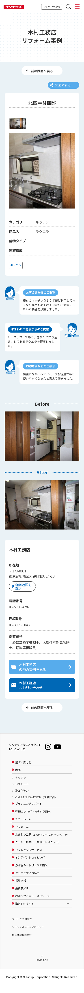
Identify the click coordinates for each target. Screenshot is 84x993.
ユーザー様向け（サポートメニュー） (38, 850)
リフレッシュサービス (28, 857)
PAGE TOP (42, 968)
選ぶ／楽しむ (23, 770)
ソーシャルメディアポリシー (28, 934)
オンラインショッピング (30, 865)
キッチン (20, 785)
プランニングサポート (28, 811)
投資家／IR (21, 896)
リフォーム (22, 834)
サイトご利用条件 (22, 926)
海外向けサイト (24, 911)
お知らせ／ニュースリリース (32, 904)
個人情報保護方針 (22, 942)
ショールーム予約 (52, 7)
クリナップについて (27, 881)
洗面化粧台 (22, 798)
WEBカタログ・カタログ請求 (33, 819)
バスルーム (22, 792)
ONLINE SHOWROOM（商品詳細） (36, 805)
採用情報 (20, 888)
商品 (18, 777)
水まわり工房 (41, 842)
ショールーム (23, 827)
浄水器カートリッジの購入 (31, 873)
